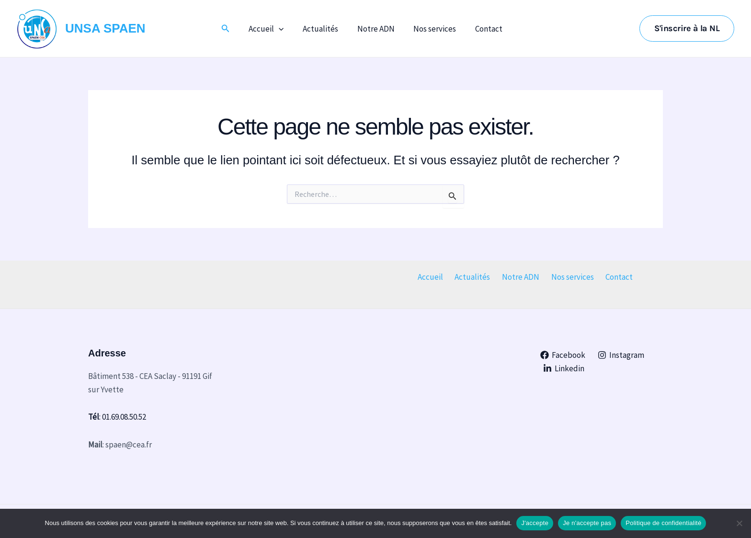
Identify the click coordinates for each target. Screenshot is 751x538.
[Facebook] (563, 355)
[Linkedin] (564, 368)
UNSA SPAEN (105, 28)
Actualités (323, 28)
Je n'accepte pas (587, 523)
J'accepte (534, 523)
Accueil (271, 29)
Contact (483, 28)
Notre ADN (376, 28)
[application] (284, 29)
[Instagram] (621, 355)
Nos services (432, 28)
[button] (232, 29)
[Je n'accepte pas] (739, 523)
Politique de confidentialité (663, 523)
